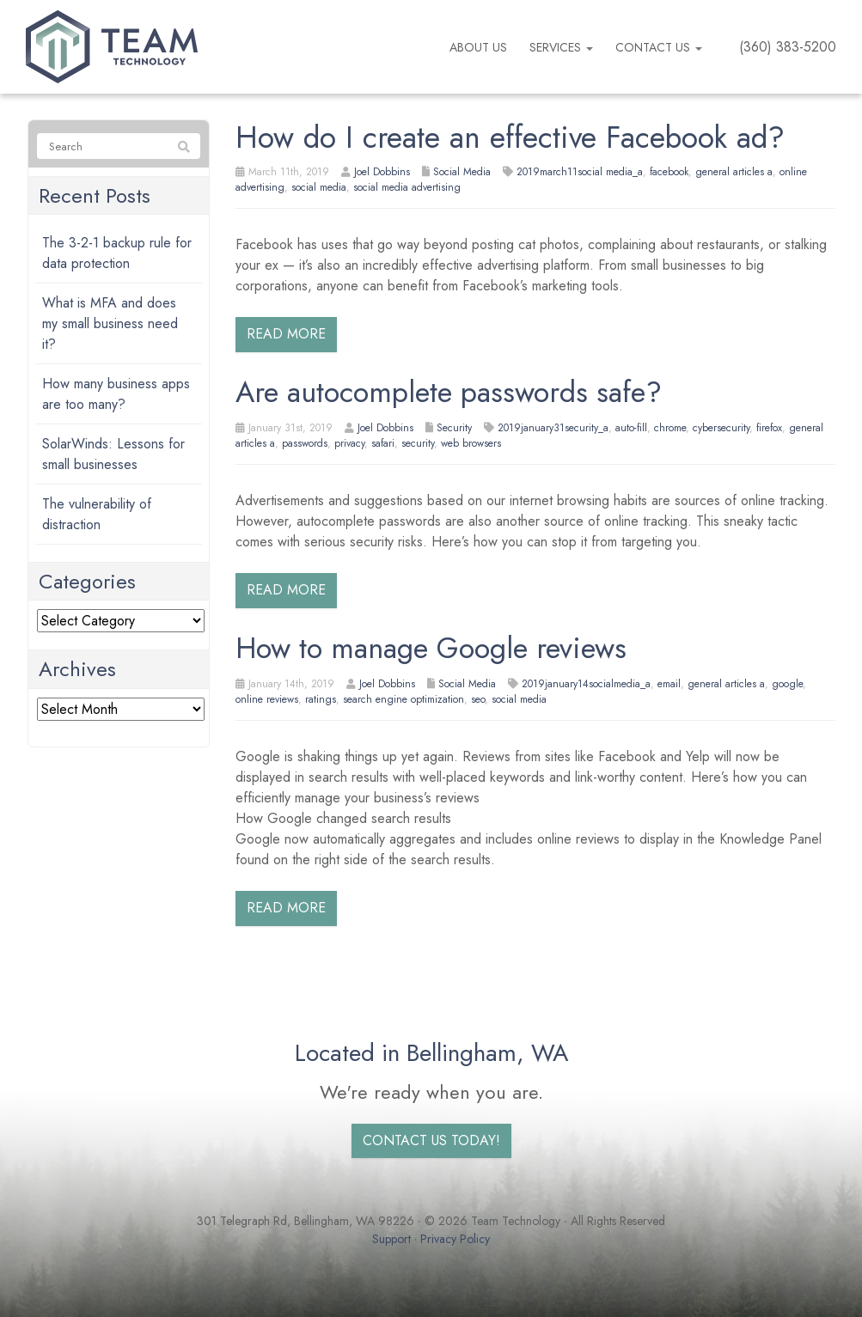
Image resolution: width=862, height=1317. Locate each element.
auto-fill (631, 428)
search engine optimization (403, 699)
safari (382, 443)
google (787, 684)
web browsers (471, 443)
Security (454, 428)
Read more (286, 334)
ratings (320, 699)
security (417, 443)
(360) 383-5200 (787, 47)
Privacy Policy (455, 1238)
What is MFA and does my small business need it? (110, 323)
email (669, 684)
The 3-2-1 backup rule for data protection (117, 253)
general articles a (734, 172)
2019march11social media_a (580, 172)
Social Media (462, 172)
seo (478, 699)
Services (561, 47)
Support (391, 1238)
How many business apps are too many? (116, 394)
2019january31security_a (553, 428)
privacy (349, 443)
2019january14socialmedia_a (586, 684)
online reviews (266, 699)
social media (318, 187)
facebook (669, 172)
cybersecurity (721, 428)
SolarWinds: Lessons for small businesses (113, 454)
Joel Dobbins (382, 172)
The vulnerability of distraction (96, 514)
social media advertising (407, 187)
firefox (769, 428)
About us (478, 47)
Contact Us (658, 47)
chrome (670, 428)
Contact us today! (431, 1140)
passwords (304, 443)
